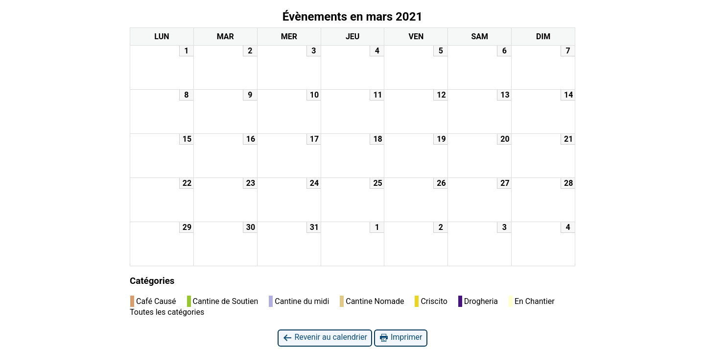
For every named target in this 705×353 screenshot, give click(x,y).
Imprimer (401, 337)
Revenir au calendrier (324, 337)
